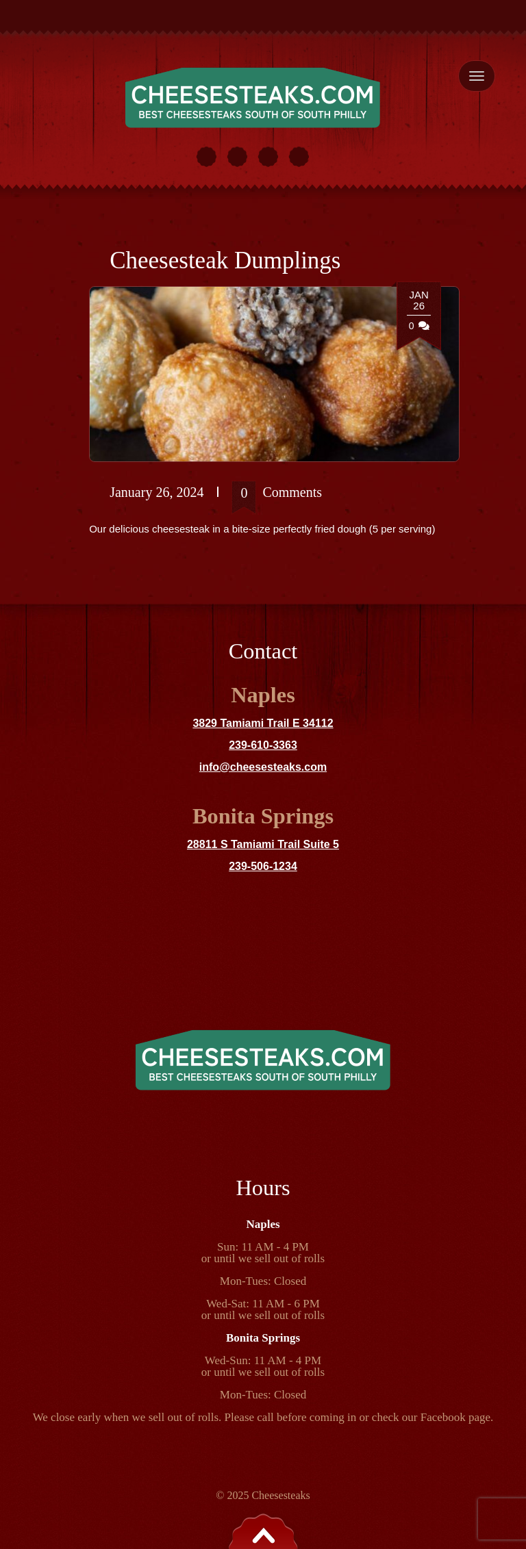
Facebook (443, 1417)
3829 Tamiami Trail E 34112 (262, 723)
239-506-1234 (263, 866)
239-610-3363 (263, 745)
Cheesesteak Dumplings (225, 260)
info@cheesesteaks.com (263, 767)
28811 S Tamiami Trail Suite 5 (263, 844)
